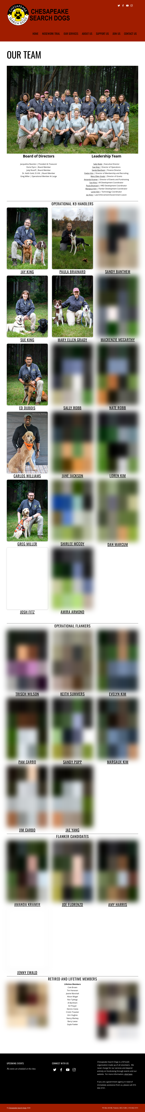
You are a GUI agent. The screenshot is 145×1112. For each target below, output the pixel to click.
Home (35, 33)
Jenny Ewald (27, 972)
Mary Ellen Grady (98, 176)
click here (128, 1074)
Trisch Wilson (27, 694)
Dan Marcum (118, 544)
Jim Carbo (27, 830)
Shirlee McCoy (72, 543)
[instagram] (131, 5)
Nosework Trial (51, 33)
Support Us (102, 33)
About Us (87, 33)
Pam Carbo (27, 761)
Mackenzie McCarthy (118, 339)
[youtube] (127, 5)
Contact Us (130, 33)
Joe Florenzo (72, 904)
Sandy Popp (72, 761)
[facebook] (123, 5)
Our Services (71, 33)
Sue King (96, 167)
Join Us (116, 33)
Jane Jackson (72, 475)
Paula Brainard (92, 185)
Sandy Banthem (98, 170)
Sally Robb (97, 164)
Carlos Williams (27, 475)
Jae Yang (73, 830)
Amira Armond (72, 611)
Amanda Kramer (91, 179)
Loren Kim (95, 192)
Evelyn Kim (89, 173)
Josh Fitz (27, 612)
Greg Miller (27, 543)
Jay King (89, 195)
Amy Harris (117, 904)
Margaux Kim (91, 188)
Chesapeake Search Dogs (17, 1108)
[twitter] (118, 5)
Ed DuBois (27, 407)
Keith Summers (72, 693)
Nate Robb (117, 407)
